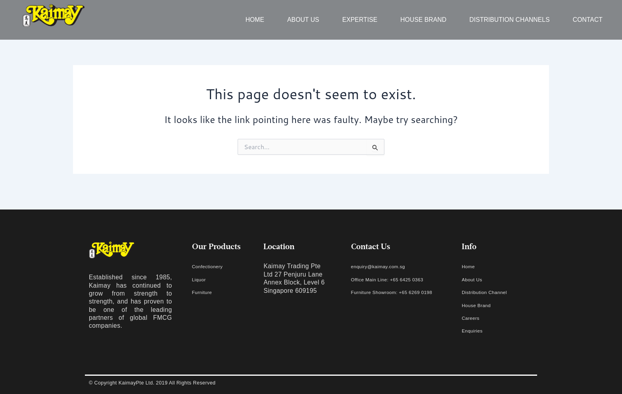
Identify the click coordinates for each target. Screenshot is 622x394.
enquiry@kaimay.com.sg (386, 266)
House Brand (423, 19)
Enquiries (475, 330)
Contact (588, 19)
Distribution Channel (491, 291)
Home (255, 19)
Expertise (360, 19)
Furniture (205, 291)
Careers (473, 317)
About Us (475, 279)
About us (303, 19)
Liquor (201, 279)
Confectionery (212, 266)
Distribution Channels (509, 19)
